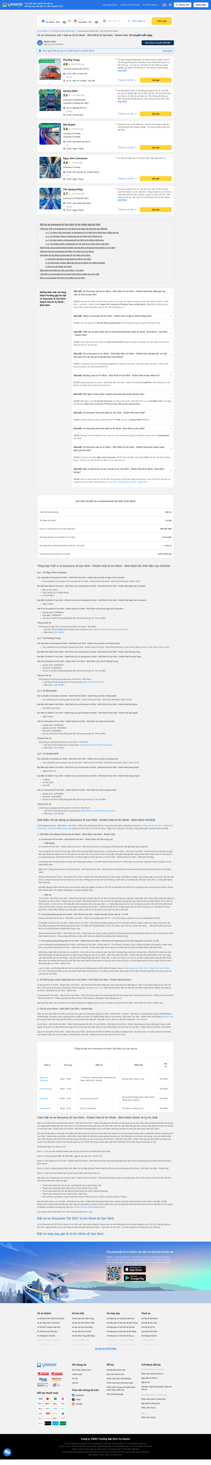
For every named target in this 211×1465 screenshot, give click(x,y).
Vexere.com (66, 828)
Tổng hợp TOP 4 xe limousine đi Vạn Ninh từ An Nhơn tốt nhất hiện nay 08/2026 (73, 229)
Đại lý (144, 1413)
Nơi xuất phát (50, 19)
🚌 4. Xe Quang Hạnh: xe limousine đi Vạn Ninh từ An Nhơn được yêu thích (77, 244)
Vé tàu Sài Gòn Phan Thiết (83, 1323)
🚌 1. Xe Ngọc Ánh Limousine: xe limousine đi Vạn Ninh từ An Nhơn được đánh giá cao (82, 232)
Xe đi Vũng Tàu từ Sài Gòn (48, 1323)
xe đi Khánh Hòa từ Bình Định (61, 31)
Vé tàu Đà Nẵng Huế (80, 1340)
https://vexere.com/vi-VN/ (93, 682)
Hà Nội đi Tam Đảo (149, 1331)
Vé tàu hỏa (78, 1313)
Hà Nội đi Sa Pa (148, 1327)
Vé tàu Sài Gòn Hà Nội (81, 1331)
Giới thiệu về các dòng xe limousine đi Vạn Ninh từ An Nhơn (65, 255)
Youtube (79, 1404)
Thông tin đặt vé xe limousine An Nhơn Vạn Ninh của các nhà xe (67, 251)
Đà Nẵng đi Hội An (149, 1336)
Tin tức (75, 1378)
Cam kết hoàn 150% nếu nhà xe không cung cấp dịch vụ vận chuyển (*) (42, 4)
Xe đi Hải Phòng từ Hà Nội (48, 1340)
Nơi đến (81, 19)
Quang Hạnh (44, 1108)
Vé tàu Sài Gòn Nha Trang (83, 1318)
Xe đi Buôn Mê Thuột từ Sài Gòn (50, 1318)
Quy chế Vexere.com (115, 1374)
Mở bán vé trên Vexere (130, 5)
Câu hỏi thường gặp (115, 1394)
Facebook (80, 1395)
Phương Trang (45, 1089)
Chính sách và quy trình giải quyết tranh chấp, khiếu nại (121, 1388)
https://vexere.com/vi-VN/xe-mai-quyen (96, 745)
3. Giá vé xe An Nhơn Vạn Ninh (58, 266)
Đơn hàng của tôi (110, 5)
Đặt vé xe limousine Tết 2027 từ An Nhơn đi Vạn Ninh (62, 278)
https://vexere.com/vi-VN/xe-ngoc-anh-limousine (108, 629)
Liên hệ (75, 1383)
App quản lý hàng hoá (150, 1403)
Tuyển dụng (77, 1374)
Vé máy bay (113, 1313)
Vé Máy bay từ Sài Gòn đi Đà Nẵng (121, 1331)
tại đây (90, 1212)
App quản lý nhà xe (149, 1378)
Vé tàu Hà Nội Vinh (80, 1344)
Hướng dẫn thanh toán (116, 1370)
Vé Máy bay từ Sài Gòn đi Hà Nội (120, 1327)
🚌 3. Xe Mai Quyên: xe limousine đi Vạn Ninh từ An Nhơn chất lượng (74, 240)
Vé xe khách (42, 31)
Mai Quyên (44, 1098)
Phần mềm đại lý (148, 1408)
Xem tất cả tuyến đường (105, 1349)
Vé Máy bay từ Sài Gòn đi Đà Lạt (120, 1336)
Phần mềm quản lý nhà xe (152, 1374)
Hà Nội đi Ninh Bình (149, 1318)
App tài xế (145, 1382)
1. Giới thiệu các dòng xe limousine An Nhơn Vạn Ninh (68, 259)
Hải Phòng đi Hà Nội (149, 1344)
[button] (122, 293)
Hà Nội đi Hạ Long (149, 1323)
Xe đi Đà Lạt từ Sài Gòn (47, 1331)
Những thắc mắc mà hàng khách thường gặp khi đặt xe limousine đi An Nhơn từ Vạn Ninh (77, 248)
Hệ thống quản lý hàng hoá (154, 1395)
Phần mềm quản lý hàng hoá (153, 1399)
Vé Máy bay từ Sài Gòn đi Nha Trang (122, 1323)
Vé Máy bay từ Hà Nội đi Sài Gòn (120, 1318)
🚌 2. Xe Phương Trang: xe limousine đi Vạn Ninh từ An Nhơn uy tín (73, 236)
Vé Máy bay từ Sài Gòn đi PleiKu (120, 1340)
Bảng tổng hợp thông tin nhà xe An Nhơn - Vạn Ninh (62, 270)
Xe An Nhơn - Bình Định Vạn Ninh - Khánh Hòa (127, 482)
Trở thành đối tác (151, 5)
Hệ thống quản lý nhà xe (152, 1370)
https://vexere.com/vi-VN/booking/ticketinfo (87, 1207)
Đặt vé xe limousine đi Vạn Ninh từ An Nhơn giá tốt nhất (70, 224)
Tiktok (78, 1399)
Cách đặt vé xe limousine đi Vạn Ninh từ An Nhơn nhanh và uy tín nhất (69, 274)
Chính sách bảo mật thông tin (119, 1378)
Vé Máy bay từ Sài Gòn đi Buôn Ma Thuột (121, 1345)
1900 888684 (58, 632)
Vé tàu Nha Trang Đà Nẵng (83, 1336)
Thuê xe (145, 1313)
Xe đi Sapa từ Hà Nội (46, 1336)
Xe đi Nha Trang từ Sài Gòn (48, 1327)
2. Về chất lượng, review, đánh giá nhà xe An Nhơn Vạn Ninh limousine (75, 263)
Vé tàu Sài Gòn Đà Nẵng (82, 1327)
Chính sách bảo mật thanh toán (120, 1383)
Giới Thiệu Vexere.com (81, 1370)
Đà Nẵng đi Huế (148, 1340)
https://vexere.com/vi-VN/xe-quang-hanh (98, 811)
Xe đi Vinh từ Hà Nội (45, 1344)
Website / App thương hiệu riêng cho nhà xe (156, 1388)
